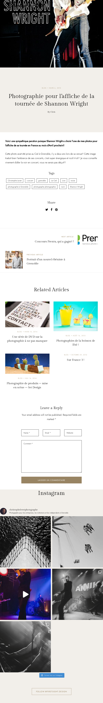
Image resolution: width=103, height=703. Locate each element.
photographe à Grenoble (18, 186)
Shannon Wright (76, 186)
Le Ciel (54, 180)
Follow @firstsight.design (51, 691)
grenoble (42, 180)
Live (63, 180)
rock (63, 186)
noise (73, 180)
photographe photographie (45, 186)
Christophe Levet (14, 180)
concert (30, 180)
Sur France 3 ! (75, 360)
